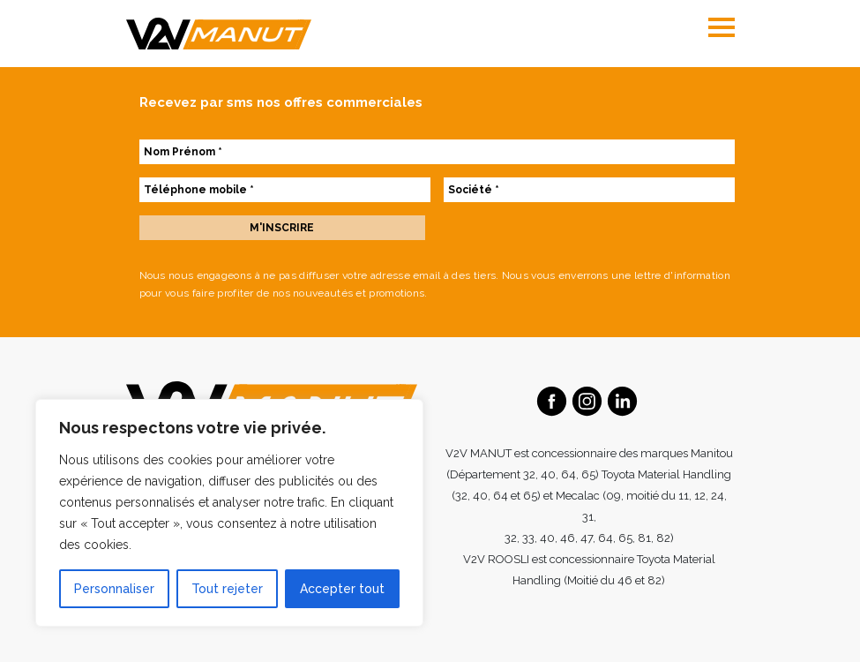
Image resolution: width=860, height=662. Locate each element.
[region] (229, 513)
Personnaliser (114, 589)
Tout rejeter (227, 589)
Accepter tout (342, 589)
